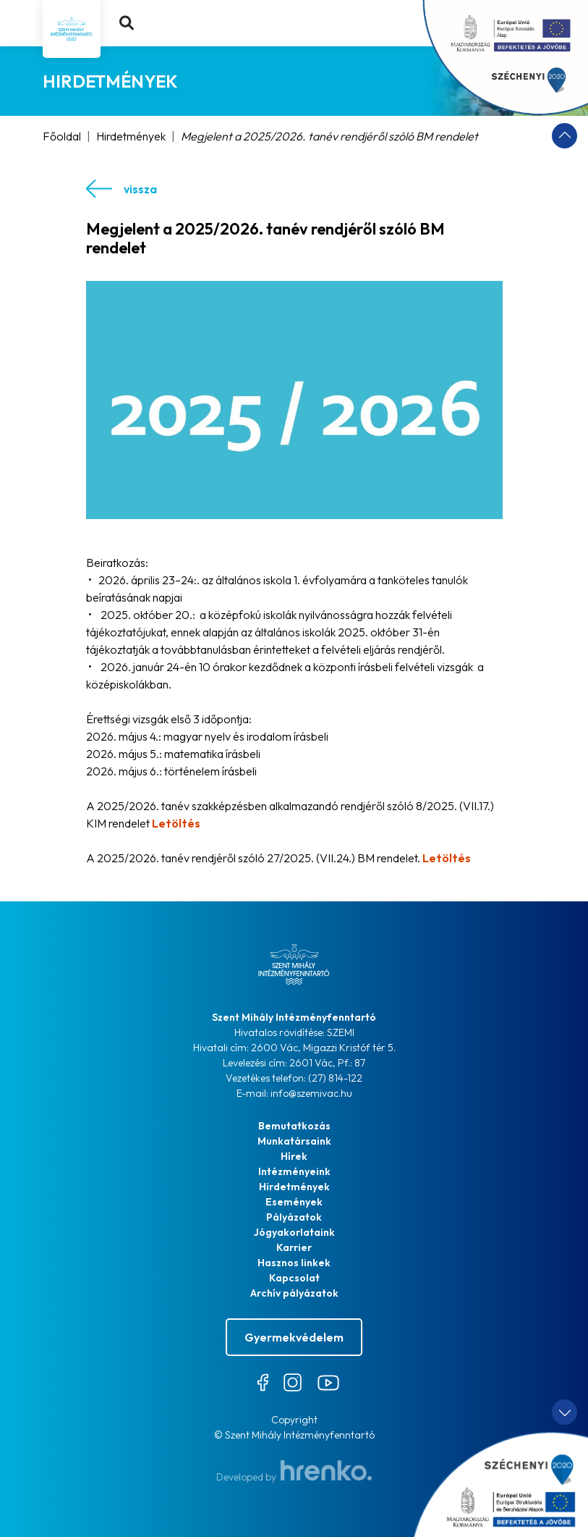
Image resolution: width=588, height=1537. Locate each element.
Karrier (294, 1247)
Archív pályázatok (294, 1293)
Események (294, 1201)
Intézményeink (294, 1171)
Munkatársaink (294, 1141)
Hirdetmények (131, 136)
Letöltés (176, 823)
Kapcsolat (294, 1277)
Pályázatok (294, 1217)
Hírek (294, 1156)
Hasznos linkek (294, 1262)
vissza (121, 189)
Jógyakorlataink (294, 1232)
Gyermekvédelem (294, 1337)
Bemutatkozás (294, 1125)
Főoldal (62, 136)
